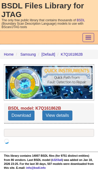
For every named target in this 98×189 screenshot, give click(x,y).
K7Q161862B (72, 54)
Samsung (28, 54)
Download (21, 115)
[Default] (48, 54)
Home (9, 54)
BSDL (81, 20)
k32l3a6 (57, 159)
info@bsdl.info (36, 167)
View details (57, 115)
